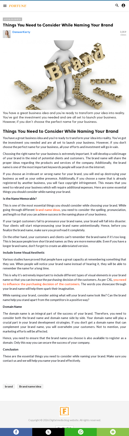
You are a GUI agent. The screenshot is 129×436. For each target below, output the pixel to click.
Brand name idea (30, 386)
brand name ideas (48, 210)
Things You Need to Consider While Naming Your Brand (58, 25)
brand (9, 386)
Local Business (12, 19)
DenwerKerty (21, 31)
